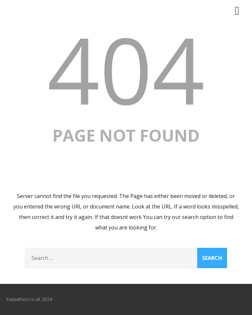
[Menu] (237, 10)
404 (126, 69)
